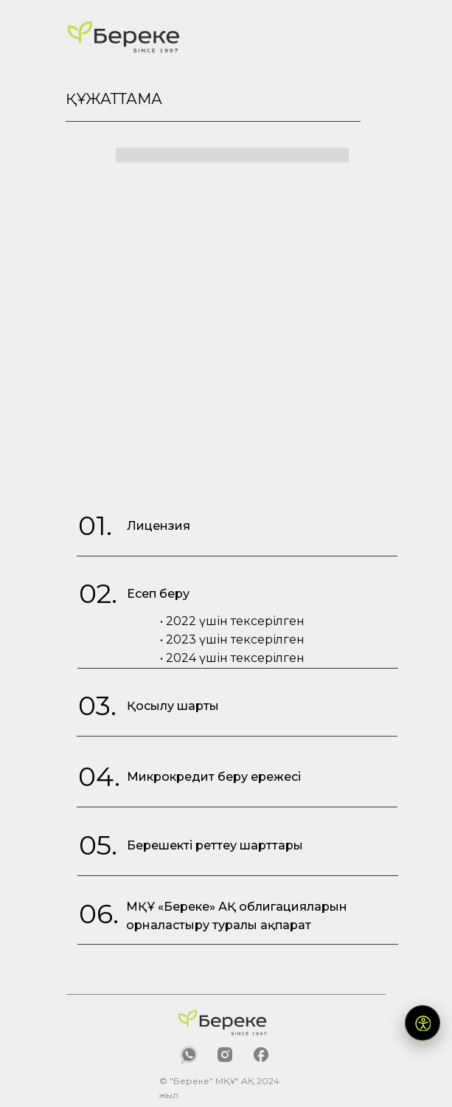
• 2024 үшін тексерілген (232, 658)
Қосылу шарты (173, 706)
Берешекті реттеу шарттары (215, 845)
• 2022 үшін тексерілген (232, 621)
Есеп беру (158, 594)
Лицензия (158, 526)
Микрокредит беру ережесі (214, 777)
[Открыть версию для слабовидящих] (422, 1023)
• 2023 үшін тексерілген (232, 639)
